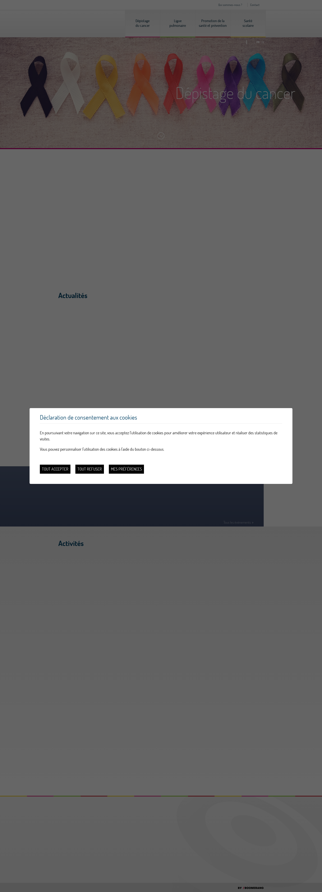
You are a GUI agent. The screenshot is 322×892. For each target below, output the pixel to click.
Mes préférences (126, 469)
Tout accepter (55, 469)
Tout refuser (89, 469)
